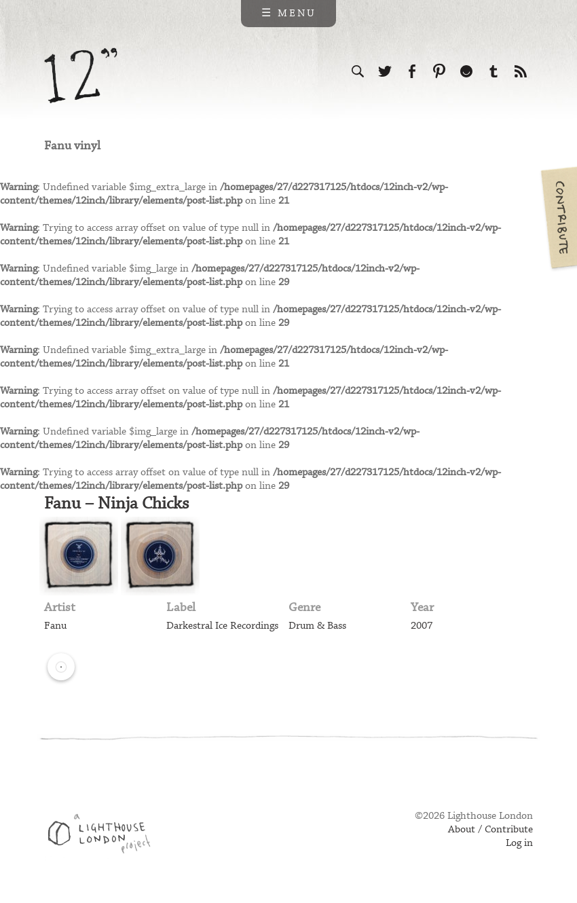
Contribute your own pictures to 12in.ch (558, 217)
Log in (519, 843)
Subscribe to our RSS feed (520, 71)
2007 (421, 626)
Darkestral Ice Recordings (222, 626)
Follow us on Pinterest (439, 71)
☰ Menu (288, 13)
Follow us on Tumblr (493, 71)
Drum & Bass (317, 626)
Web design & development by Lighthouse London (104, 835)
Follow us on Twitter (385, 71)
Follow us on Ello (466, 71)
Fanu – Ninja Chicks (116, 504)
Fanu (55, 626)
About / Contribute (490, 829)
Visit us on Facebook (412, 71)
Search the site (358, 71)
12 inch (81, 76)
